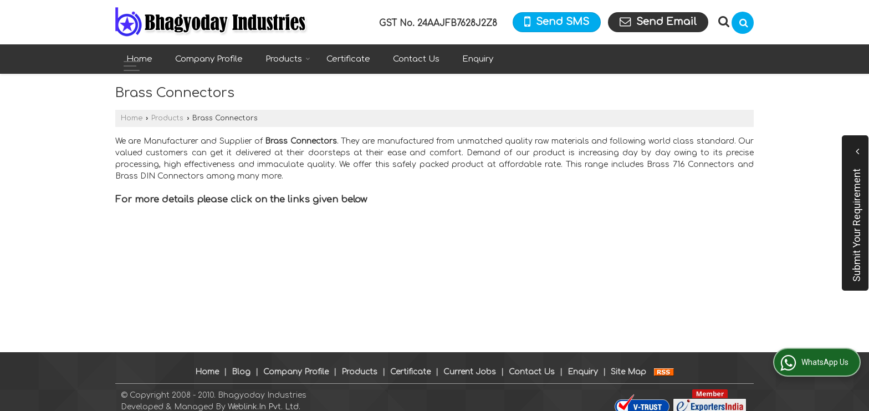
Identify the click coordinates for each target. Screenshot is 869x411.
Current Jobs (469, 360)
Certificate (348, 59)
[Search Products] (722, 22)
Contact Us (416, 59)
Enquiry (477, 59)
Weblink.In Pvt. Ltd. (264, 395)
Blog (241, 360)
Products (287, 59)
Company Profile (209, 59)
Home (139, 59)
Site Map (628, 360)
